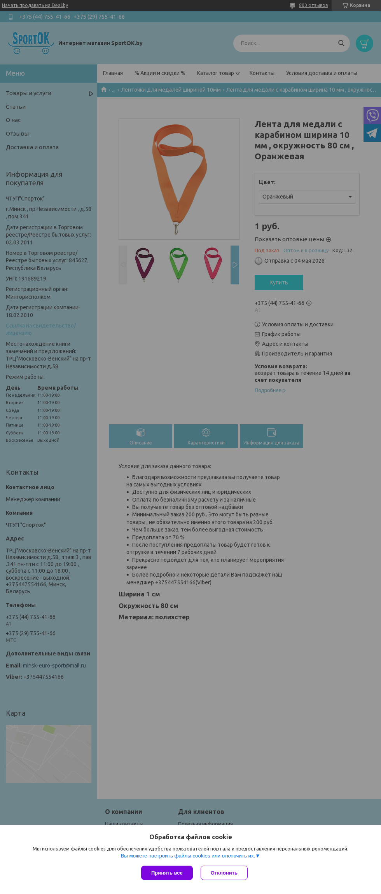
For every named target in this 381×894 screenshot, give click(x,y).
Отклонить (224, 873)
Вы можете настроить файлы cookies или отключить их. (188, 856)
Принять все (167, 873)
